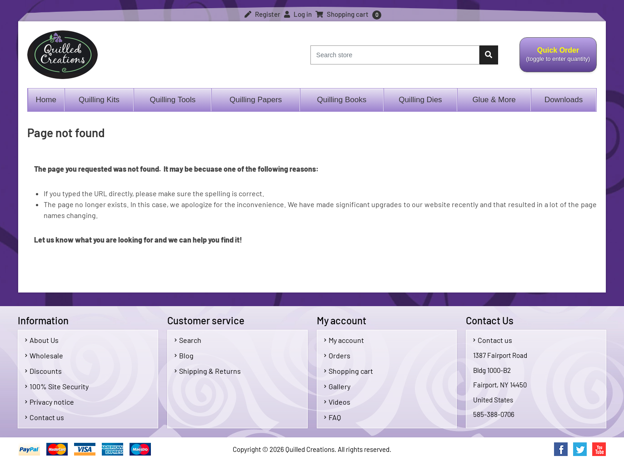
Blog (184, 355)
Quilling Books (342, 99)
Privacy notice (49, 401)
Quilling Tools (173, 99)
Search (188, 340)
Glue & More (493, 99)
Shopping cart (348, 371)
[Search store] (394, 54)
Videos (337, 401)
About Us (42, 340)
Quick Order (557, 59)
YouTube (599, 449)
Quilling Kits (99, 99)
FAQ (332, 417)
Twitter (580, 449)
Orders (337, 355)
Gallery (337, 386)
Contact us (44, 417)
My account (344, 340)
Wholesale (44, 355)
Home (46, 99)
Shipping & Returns (208, 371)
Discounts (43, 371)
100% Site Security (57, 386)
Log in (298, 14)
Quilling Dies (420, 99)
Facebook (561, 449)
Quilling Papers (256, 99)
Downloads (563, 99)
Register (262, 14)
